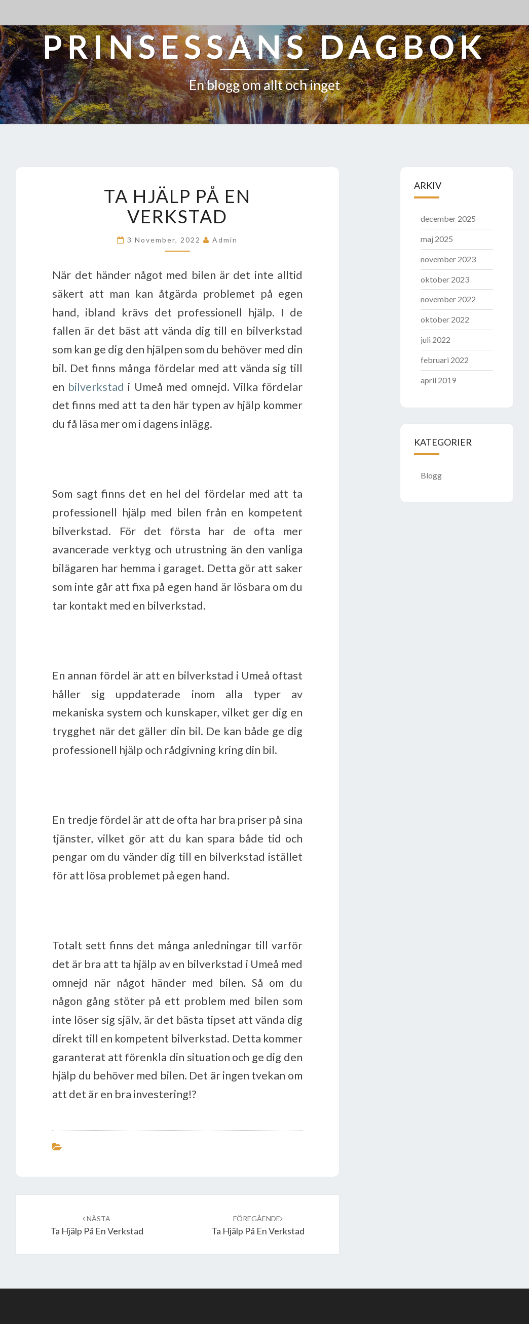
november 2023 (448, 259)
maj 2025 (437, 239)
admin (225, 239)
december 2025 (448, 218)
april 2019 (438, 380)
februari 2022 (445, 360)
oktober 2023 (445, 279)
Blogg (431, 475)
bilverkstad (96, 386)
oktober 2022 (445, 319)
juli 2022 (435, 339)
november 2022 (448, 299)
